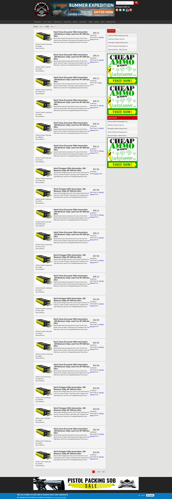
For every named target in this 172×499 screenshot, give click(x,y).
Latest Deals (112, 30)
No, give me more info (59, 497)
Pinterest (131, 10)
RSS (117, 10)
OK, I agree (141, 495)
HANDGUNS (67, 22)
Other (100, 82)
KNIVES (96, 22)
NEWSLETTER (110, 22)
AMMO (90, 22)
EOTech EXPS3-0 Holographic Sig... (118, 35)
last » (103, 471)
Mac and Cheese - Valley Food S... (118, 49)
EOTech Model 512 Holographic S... (118, 46)
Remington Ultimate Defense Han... (118, 42)
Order (47, 26)
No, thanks (150, 495)
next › (99, 471)
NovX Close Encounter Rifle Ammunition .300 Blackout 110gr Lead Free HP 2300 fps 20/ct (71, 34)
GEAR (103, 22)
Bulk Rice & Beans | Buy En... (116, 39)
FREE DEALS (58, 22)
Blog (117, 30)
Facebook (120, 10)
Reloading (96, 173)
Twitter (124, 10)
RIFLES (75, 22)
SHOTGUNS (83, 22)
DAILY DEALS (47, 22)
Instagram (127, 10)
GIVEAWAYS (38, 22)
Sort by (35, 26)
